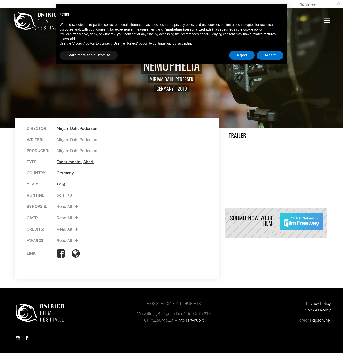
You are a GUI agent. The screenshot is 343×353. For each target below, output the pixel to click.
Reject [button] (242, 55)
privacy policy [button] (184, 25)
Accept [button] (270, 55)
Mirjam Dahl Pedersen (171, 79)
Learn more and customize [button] (88, 55)
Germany (165, 88)
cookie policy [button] (252, 29)
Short (88, 162)
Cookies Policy (318, 310)
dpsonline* (321, 320)
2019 (182, 88)
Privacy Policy (318, 303)
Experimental (69, 162)
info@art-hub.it (191, 320)
